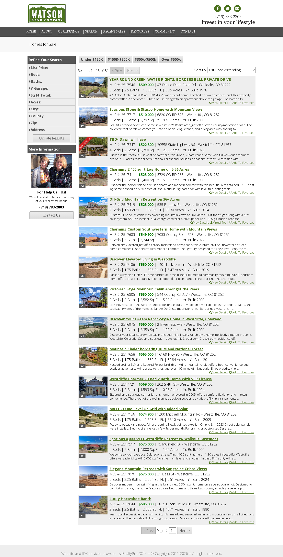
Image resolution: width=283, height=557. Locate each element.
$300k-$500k (145, 58)
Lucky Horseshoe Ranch (130, 498)
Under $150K (92, 58)
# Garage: (39, 87)
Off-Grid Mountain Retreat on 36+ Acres (144, 198)
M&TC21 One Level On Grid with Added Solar (148, 408)
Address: (38, 128)
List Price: (39, 66)
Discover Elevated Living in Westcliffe (142, 258)
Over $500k (171, 58)
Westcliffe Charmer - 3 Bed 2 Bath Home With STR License (160, 378)
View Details (218, 102)
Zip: (34, 122)
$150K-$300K (119, 58)
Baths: (36, 80)
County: (37, 115)
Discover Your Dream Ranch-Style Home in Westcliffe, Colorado (165, 318)
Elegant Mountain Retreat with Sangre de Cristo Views (158, 468)
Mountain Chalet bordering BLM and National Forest (156, 348)
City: (35, 108)
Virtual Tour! (219, 222)
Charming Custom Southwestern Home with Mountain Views (163, 228)
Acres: (36, 101)
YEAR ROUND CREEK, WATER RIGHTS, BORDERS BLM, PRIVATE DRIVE (170, 78)
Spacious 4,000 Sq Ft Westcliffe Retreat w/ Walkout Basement (163, 438)
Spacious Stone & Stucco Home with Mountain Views (155, 108)
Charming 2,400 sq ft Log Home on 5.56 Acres (149, 168)
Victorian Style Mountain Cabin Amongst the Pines (154, 288)
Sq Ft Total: (41, 94)
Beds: (35, 73)
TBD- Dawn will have (127, 138)
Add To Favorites (241, 102)
